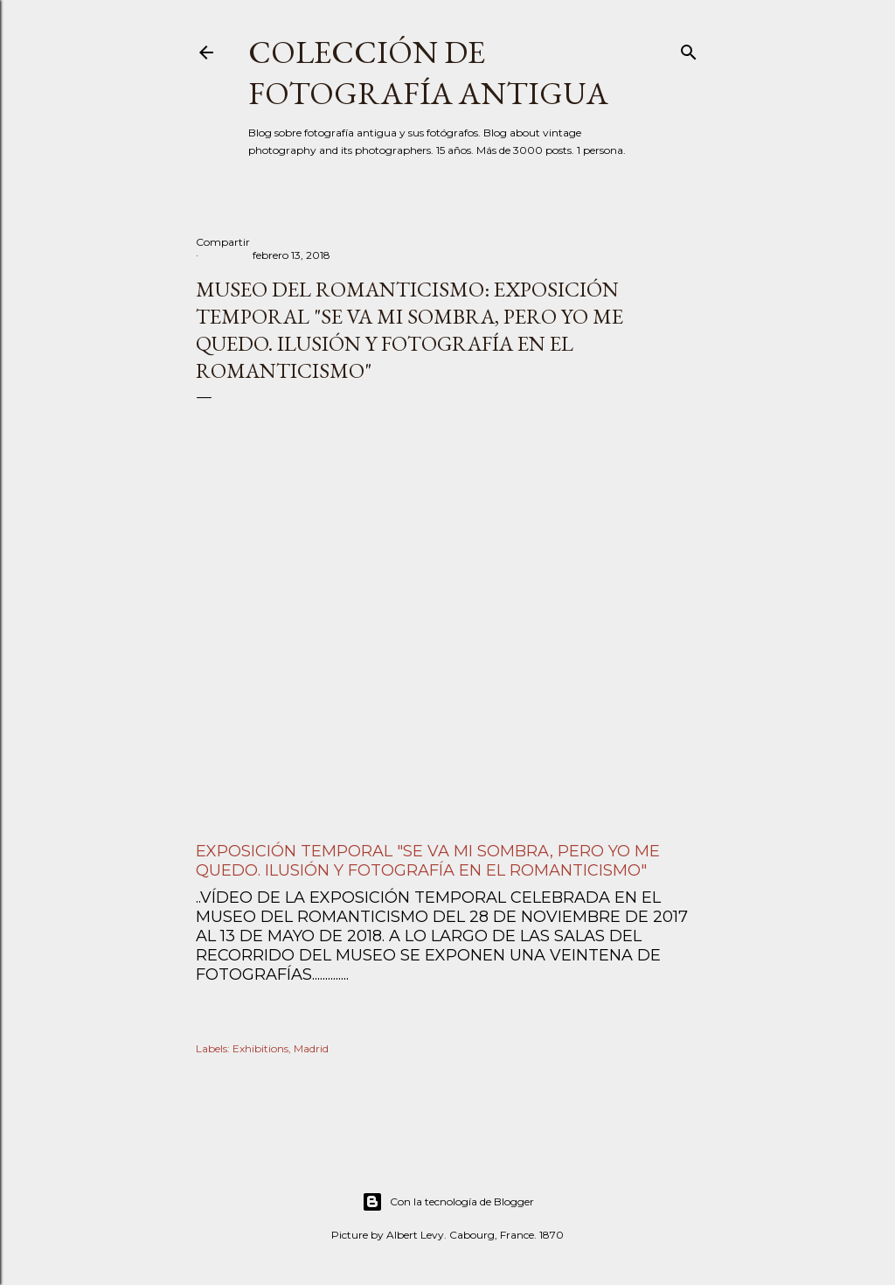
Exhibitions (260, 1048)
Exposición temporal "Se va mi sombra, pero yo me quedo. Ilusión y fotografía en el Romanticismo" (428, 861)
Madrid (311, 1048)
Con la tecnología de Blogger (448, 1201)
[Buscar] (688, 48)
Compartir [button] (223, 241)
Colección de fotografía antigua (428, 72)
